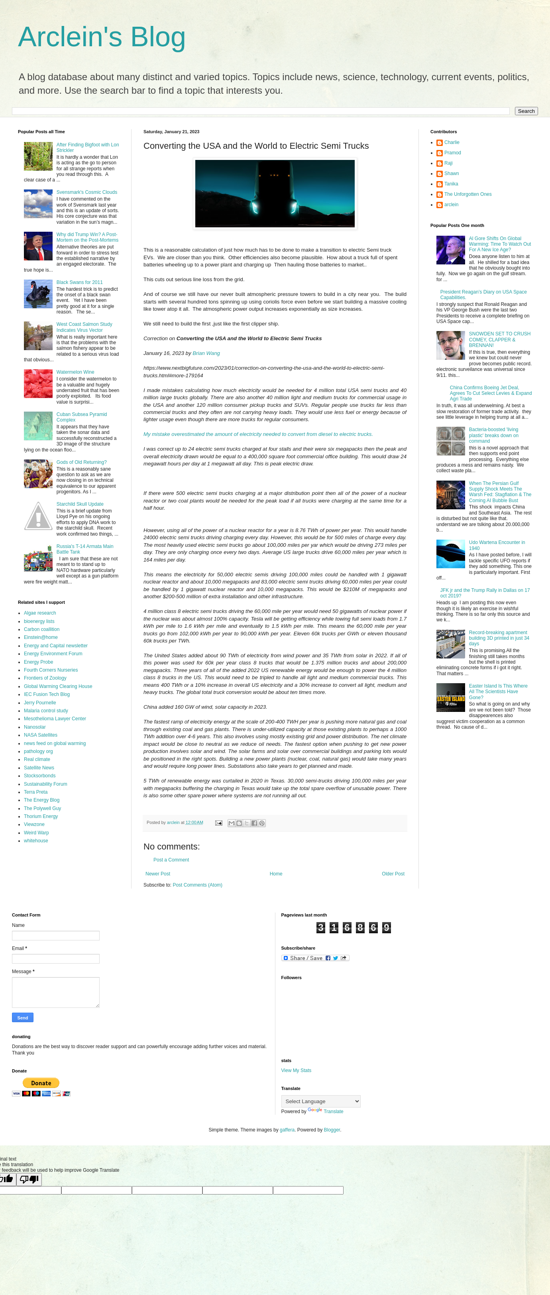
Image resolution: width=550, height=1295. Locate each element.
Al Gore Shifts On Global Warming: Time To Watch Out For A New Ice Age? (500, 244)
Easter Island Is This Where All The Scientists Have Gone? (498, 691)
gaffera (287, 1130)
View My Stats (296, 1070)
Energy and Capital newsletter (56, 645)
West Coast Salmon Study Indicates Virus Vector (84, 327)
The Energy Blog (41, 800)
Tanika (451, 184)
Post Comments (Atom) (197, 885)
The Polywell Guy (42, 808)
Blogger (332, 1130)
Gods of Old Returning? (82, 462)
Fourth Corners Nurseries (51, 670)
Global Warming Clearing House (58, 686)
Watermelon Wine (75, 372)
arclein (451, 204)
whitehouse (36, 841)
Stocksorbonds (39, 776)
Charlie (452, 142)
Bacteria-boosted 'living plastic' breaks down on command (494, 435)
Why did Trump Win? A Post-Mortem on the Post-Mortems (87, 237)
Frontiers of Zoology (45, 678)
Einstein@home (41, 637)
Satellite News (39, 768)
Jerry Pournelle (40, 703)
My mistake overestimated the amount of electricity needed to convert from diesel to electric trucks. (258, 434)
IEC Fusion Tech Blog (47, 694)
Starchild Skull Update (80, 504)
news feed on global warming (55, 743)
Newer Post (157, 874)
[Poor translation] (29, 1179)
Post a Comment (171, 860)
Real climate (37, 759)
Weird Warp (36, 833)
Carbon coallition (41, 629)
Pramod (452, 153)
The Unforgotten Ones (468, 194)
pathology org (38, 751)
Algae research (40, 613)
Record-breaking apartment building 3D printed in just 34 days (499, 638)
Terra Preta (35, 792)
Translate (326, 1111)
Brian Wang (206, 353)
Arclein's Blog (102, 36)
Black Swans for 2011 (80, 282)
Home (276, 874)
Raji (448, 163)
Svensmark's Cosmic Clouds (87, 192)
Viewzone (34, 824)
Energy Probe (38, 662)
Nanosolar (35, 727)
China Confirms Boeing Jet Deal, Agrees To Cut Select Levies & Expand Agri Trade (491, 393)
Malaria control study (46, 711)
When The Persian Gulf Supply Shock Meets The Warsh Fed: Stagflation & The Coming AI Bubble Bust (500, 492)
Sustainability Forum (45, 784)
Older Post (393, 874)
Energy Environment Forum (53, 653)
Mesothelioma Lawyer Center (55, 718)
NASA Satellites (40, 735)
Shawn (451, 173)
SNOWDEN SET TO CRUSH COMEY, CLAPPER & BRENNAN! (500, 339)
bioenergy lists (39, 621)
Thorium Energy (41, 816)
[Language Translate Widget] (321, 1101)
